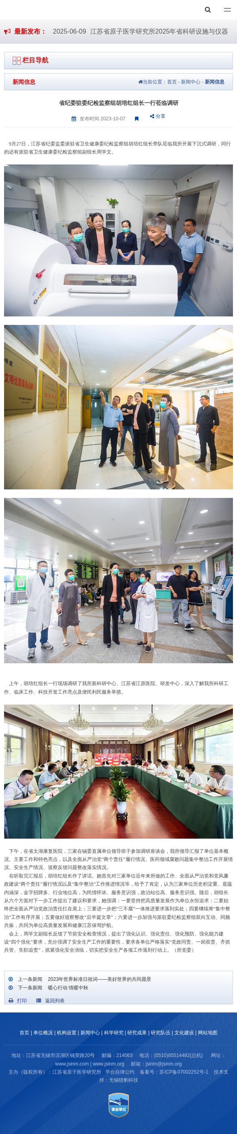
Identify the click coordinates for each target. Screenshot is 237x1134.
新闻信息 (214, 82)
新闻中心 (190, 82)
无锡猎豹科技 (123, 1080)
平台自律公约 (120, 1072)
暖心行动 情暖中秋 (67, 988)
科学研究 (114, 1033)
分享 (157, 116)
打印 (18, 1001)
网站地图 (207, 1033)
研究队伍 (160, 1033)
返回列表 (50, 1001)
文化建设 (184, 1033)
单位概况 (43, 1033)
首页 (172, 82)
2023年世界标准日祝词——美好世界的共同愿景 (98, 979)
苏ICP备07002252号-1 (183, 1072)
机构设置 (66, 1033)
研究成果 (137, 1033)
